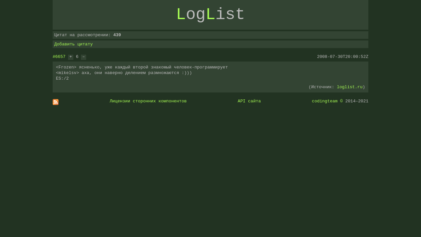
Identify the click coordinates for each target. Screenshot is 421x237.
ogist (210, 15)
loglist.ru (349, 87)
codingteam (324, 101)
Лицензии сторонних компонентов (148, 101)
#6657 (59, 57)
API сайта (249, 101)
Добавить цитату (73, 44)
